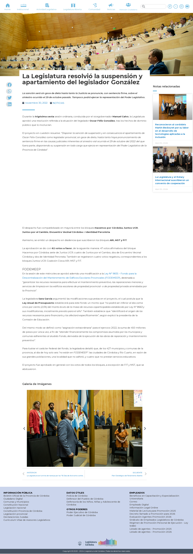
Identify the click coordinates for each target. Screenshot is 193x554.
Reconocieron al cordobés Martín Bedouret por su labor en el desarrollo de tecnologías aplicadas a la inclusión (172, 131)
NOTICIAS (59, 103)
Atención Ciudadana (128, 9)
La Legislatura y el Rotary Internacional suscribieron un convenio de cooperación (172, 180)
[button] (24, 428)
